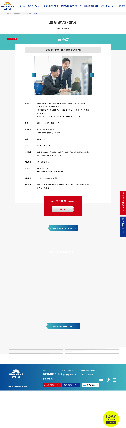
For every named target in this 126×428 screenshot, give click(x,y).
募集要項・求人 (19, 13)
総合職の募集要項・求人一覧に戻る (63, 228)
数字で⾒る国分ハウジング (71, 6)
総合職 (29, 13)
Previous (34, 75)
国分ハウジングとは (51, 6)
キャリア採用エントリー (52, 422)
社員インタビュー (34, 6)
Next (92, 75)
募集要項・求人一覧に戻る (63, 326)
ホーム (22, 6)
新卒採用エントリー (71, 422)
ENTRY (63, 209)
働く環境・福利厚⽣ (91, 6)
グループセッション (108, 6)
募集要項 (121, 6)
